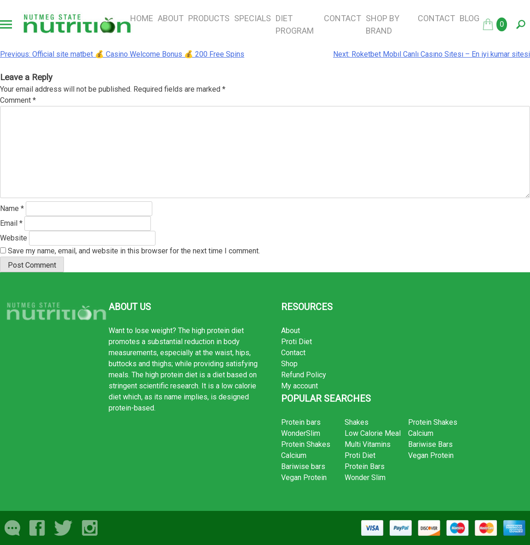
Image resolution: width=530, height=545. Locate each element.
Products (209, 18)
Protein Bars (365, 466)
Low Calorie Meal (373, 433)
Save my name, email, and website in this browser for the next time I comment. (134, 250)
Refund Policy (303, 374)
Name (12, 208)
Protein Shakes (305, 444)
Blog (469, 18)
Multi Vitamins (368, 444)
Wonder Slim (365, 477)
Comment (18, 100)
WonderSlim (300, 433)
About (171, 18)
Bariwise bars (303, 466)
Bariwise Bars (430, 444)
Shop (289, 363)
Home (141, 18)
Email (11, 223)
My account (299, 385)
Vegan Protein (304, 477)
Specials (252, 18)
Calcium (293, 455)
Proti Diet (296, 341)
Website (13, 238)
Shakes (357, 422)
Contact (342, 18)
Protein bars (301, 422)
